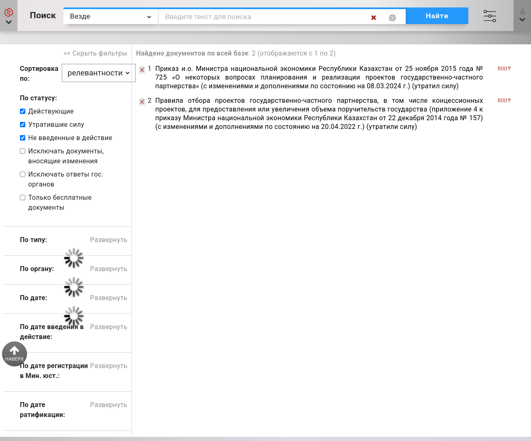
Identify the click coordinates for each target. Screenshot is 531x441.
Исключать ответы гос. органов (65, 179)
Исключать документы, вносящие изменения (66, 156)
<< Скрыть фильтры (96, 53)
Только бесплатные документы (60, 202)
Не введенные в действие (70, 138)
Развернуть (108, 240)
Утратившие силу (56, 124)
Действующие (51, 111)
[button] (8, 15)
